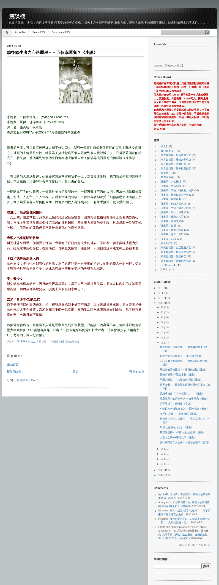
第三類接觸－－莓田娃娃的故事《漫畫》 (182, 432)
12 (162, 307)
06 (162, 337)
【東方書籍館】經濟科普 (172, 163)
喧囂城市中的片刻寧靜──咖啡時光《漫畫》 (184, 398)
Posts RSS (39, 32)
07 (162, 332)
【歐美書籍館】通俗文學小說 (64, 341)
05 (162, 342)
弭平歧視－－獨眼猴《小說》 (176, 403)
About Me (20, 32)
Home (7, 32)
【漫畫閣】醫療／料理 (170, 230)
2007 (161, 475)
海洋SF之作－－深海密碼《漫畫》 (179, 413)
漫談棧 (17, 16)
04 (162, 448)
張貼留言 (13, 364)
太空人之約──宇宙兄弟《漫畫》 (178, 437)
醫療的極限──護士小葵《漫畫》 (178, 374)
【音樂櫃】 (164, 172)
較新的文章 (14, 371)
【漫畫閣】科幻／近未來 (172, 203)
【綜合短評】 (165, 243)
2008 (161, 470)
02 (162, 458)
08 (162, 327)
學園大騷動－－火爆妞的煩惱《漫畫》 (181, 379)
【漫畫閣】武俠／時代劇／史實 (176, 190)
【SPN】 (163, 269)
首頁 (76, 371)
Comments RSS (61, 32)
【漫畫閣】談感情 (168, 221)
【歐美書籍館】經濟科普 (172, 256)
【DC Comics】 (167, 265)
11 (162, 312)
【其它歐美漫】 (167, 150)
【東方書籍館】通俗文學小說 (174, 159)
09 (162, 322)
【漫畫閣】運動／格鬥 (170, 216)
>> (209, 545)
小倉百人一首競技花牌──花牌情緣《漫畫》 (184, 408)
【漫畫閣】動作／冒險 (170, 212)
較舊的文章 (136, 371)
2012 (161, 288)
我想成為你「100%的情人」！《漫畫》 (182, 393)
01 (162, 464)
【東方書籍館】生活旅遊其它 (174, 155)
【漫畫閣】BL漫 (167, 238)
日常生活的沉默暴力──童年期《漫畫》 (182, 355)
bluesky (22, 341)
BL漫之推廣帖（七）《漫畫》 (176, 427)
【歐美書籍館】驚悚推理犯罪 (174, 260)
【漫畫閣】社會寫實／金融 (173, 194)
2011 (161, 293)
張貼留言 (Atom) (27, 380)
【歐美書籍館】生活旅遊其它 (174, 247)
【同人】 (163, 146)
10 (162, 317)
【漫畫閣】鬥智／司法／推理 (174, 208)
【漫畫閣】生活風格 (169, 186)
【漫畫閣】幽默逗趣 (169, 199)
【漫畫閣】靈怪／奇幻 (170, 234)
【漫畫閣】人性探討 (169, 181)
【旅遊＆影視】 (167, 177)
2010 (161, 298)
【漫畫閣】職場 (167, 225)
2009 (161, 303)
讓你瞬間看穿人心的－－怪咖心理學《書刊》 (185, 442)
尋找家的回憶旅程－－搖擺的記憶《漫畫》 (184, 369)
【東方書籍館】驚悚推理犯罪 (174, 168)
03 (162, 453)
